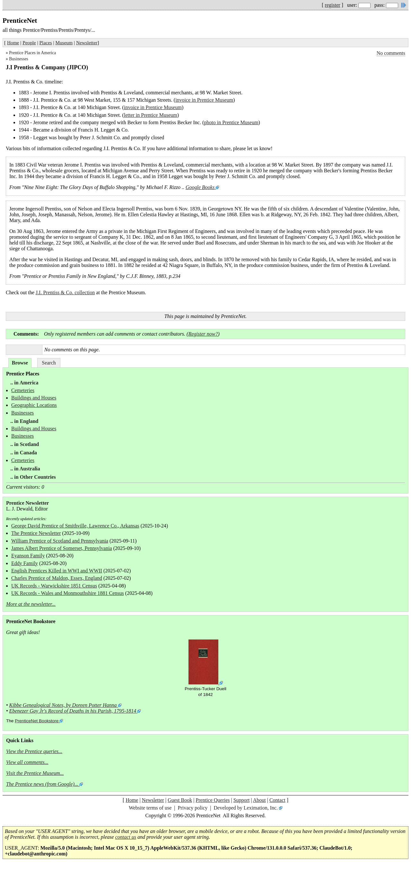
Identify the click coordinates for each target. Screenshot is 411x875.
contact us (125, 837)
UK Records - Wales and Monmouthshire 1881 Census (67, 593)
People (29, 42)
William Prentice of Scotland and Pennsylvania (59, 541)
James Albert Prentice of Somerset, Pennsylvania (61, 548)
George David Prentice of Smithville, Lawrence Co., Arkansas (75, 525)
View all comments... (27, 762)
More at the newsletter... (31, 604)
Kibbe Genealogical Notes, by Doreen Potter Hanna (63, 705)
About (259, 800)
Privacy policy (192, 808)
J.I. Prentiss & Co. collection (65, 292)
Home (13, 42)
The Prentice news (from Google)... (42, 784)
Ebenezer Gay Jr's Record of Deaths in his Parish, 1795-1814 (72, 711)
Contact (277, 800)
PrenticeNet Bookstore (36, 720)
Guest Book (180, 800)
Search (49, 362)
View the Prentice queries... (34, 751)
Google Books (200, 187)
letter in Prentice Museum (150, 115)
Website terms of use (150, 808)
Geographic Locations (34, 405)
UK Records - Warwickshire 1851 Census (54, 585)
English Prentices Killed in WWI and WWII (56, 570)
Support (241, 800)
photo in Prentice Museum (231, 122)
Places (45, 42)
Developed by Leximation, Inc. (246, 808)
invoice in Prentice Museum (204, 100)
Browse (20, 362)
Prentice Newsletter (27, 503)
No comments (391, 53)
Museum (64, 42)
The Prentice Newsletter (36, 533)
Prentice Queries (213, 800)
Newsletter (86, 42)
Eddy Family (24, 563)
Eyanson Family (28, 555)
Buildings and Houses (33, 397)
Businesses (18, 58)
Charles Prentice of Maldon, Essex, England (56, 578)
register (332, 5)
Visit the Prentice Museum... (35, 773)
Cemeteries (22, 390)
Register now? (203, 334)
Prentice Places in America (32, 52)
